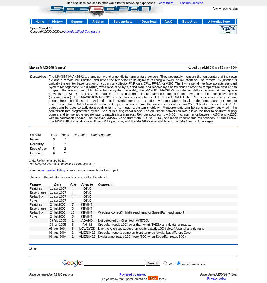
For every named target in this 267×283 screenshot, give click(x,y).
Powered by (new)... (133, 274)
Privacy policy (217, 278)
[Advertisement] (133, 48)
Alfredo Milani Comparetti (82, 31)
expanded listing (53, 170)
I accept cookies (191, 3)
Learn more (165, 3)
